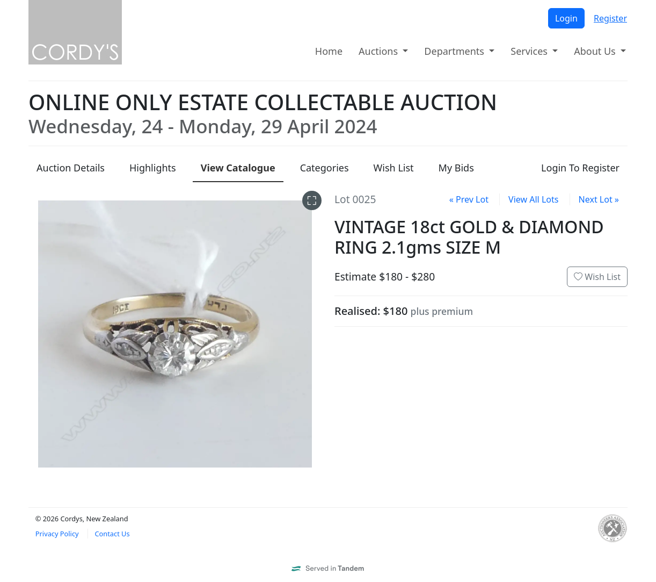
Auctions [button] (379, 51)
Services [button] (530, 51)
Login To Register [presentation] (580, 167)
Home (328, 51)
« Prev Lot (469, 199)
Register (610, 18)
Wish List (597, 277)
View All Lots (533, 199)
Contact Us (111, 533)
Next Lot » (599, 199)
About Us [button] (596, 51)
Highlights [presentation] (152, 167)
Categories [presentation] (324, 167)
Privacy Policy (57, 533)
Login (566, 18)
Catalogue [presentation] (238, 167)
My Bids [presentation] (456, 167)
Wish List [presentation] (394, 167)
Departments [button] (455, 51)
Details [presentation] (71, 167)
